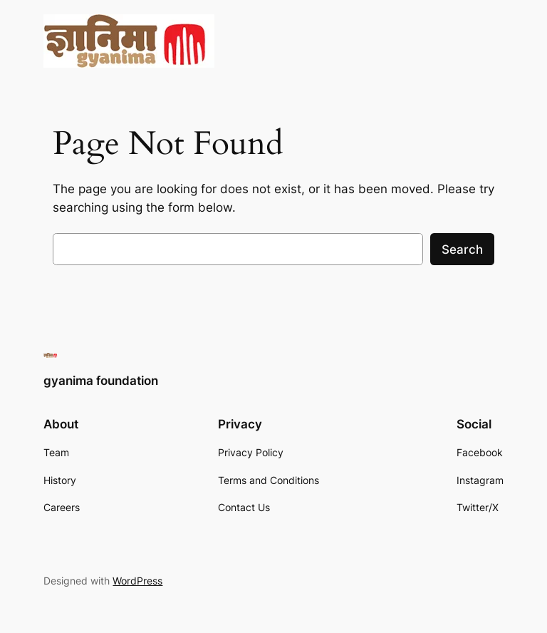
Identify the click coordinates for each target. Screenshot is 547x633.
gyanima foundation (100, 381)
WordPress (137, 581)
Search (462, 249)
